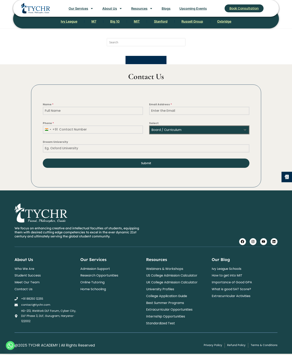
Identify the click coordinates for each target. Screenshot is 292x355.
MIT (137, 22)
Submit (146, 166)
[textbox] (195, 132)
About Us (112, 8)
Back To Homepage (146, 62)
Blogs (166, 8)
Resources (142, 8)
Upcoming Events (193, 8)
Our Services (81, 8)
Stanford (168, 22)
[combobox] (50, 132)
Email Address (160, 107)
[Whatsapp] (10, 345)
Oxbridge (246, 22)
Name (48, 107)
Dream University (55, 144)
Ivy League (47, 22)
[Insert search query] (146, 42)
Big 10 (107, 22)
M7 (79, 22)
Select (154, 126)
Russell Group (207, 22)
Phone (48, 126)
